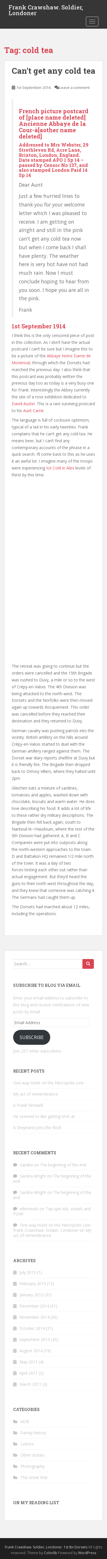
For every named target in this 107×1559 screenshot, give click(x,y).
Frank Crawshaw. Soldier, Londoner (46, 8)
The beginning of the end (63, 1165)
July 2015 (27, 1272)
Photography (33, 1466)
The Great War (34, 1477)
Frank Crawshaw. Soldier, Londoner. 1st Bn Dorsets (46, 1547)
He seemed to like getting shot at (44, 1116)
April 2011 (28, 1373)
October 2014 (32, 1328)
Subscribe (32, 1037)
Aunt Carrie (33, 410)
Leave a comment (74, 87)
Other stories (33, 1455)
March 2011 (30, 1384)
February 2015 (32, 1283)
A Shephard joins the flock (37, 1127)
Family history (33, 1432)
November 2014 (34, 1317)
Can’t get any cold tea (53, 70)
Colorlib (50, 1552)
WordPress (87, 1552)
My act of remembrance (35, 1094)
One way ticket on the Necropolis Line (48, 1083)
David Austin (23, 403)
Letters (27, 1444)
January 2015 (31, 1294)
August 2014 (31, 1350)
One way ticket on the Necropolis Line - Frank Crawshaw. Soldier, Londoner (53, 1227)
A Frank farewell (28, 1105)
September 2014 (34, 1339)
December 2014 (34, 1306)
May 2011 (28, 1362)
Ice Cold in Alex (60, 468)
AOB (25, 1421)
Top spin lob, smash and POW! (52, 1211)
